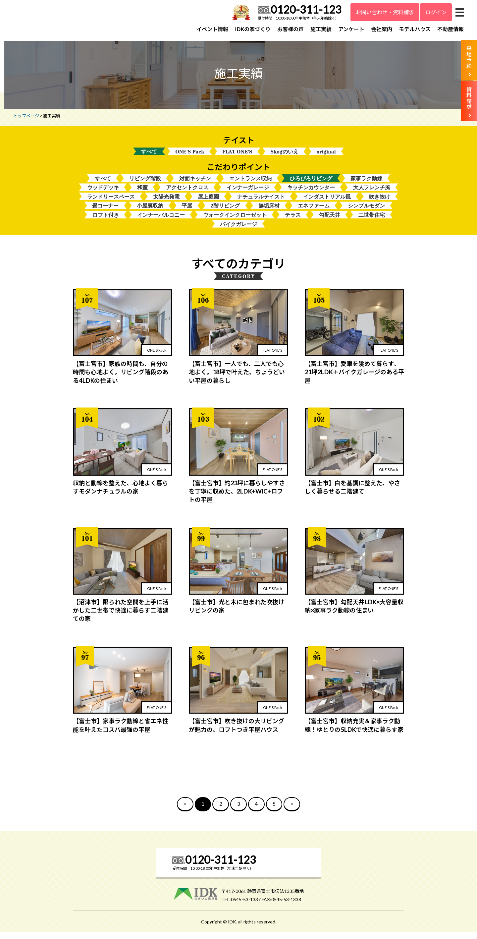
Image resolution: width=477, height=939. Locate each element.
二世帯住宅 (371, 220)
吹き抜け (379, 201)
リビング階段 (145, 182)
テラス (293, 220)
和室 (142, 192)
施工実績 (321, 29)
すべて (149, 155)
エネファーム (314, 210)
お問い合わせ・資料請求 (385, 12)
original (326, 155)
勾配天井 (329, 220)
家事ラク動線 (366, 182)
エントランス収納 (250, 182)
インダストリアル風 (327, 201)
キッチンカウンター (311, 192)
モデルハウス (415, 29)
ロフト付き (105, 220)
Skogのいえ (284, 155)
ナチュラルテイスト (261, 201)
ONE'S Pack (189, 155)
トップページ (26, 119)
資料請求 (469, 98)
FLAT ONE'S (237, 155)
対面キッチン (195, 182)
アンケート (351, 29)
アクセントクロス (187, 192)
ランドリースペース (111, 201)
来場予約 (469, 57)
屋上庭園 (208, 201)
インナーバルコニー (161, 220)
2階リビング (225, 210)
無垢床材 (269, 210)
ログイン (436, 12)
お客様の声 (290, 29)
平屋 (187, 210)
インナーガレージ (248, 192)
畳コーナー (105, 210)
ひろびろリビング (311, 182)
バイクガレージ (238, 230)
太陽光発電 (166, 201)
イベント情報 (212, 29)
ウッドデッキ (103, 192)
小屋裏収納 (150, 210)
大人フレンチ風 (371, 192)
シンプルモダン (366, 210)
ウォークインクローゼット (235, 220)
